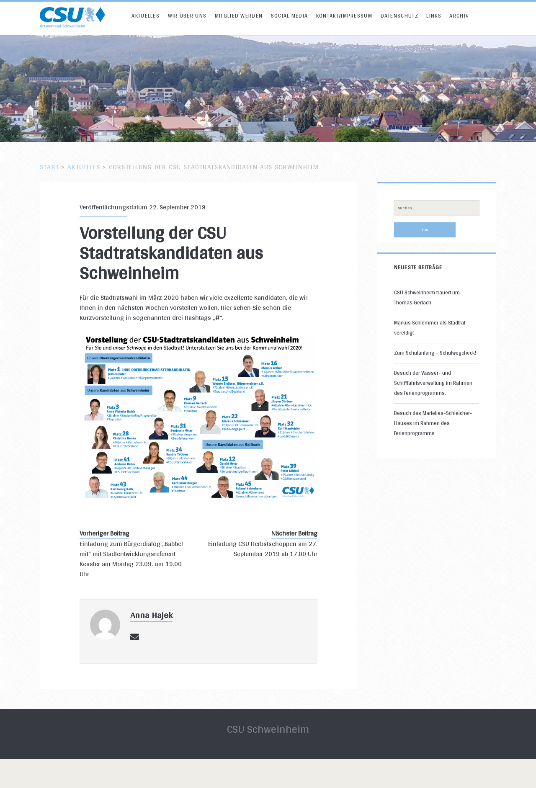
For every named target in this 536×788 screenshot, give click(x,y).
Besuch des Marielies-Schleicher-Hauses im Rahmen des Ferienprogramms (433, 423)
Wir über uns (187, 16)
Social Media (289, 16)
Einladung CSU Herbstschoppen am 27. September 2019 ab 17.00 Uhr (262, 549)
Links (433, 16)
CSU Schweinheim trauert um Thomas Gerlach (427, 297)
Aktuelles (145, 16)
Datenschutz (399, 16)
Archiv (459, 16)
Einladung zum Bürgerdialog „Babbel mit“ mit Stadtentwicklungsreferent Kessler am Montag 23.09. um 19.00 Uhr (131, 559)
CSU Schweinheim (268, 729)
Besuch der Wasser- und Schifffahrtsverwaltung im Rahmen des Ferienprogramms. (433, 383)
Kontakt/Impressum (344, 16)
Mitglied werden (239, 16)
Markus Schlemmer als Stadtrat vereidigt (429, 327)
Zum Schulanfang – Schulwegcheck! (435, 353)
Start (49, 167)
